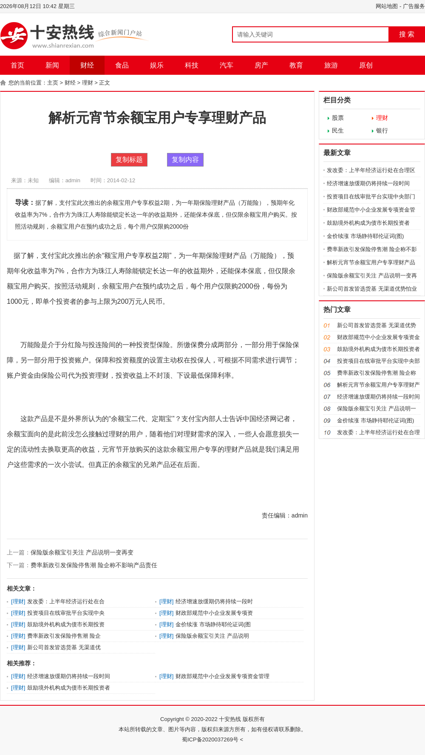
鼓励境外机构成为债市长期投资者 (68, 687)
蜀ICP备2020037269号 (210, 739)
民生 (338, 130)
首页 (17, 65)
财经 (87, 65)
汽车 (226, 65)
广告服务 (414, 6)
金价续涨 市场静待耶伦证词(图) (365, 236)
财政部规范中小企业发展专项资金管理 (222, 676)
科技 (191, 65)
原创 (366, 65)
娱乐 (157, 65)
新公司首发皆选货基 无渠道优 (64, 647)
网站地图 (387, 6)
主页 (52, 82)
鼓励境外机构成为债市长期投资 (66, 624)
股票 (338, 117)
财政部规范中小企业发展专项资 (214, 613)
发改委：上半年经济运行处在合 (66, 601)
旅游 (331, 65)
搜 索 (406, 34)
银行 (382, 130)
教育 (296, 65)
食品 (122, 65)
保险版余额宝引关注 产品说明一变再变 (82, 552)
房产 (261, 65)
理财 (87, 82)
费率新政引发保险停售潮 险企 (64, 636)
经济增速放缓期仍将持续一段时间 (68, 676)
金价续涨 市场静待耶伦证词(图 (213, 624)
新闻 (52, 65)
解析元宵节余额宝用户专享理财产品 (371, 262)
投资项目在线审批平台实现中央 (66, 613)
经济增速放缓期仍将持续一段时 (214, 601)
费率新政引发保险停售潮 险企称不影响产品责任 (94, 565)
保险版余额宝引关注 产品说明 (212, 636)
